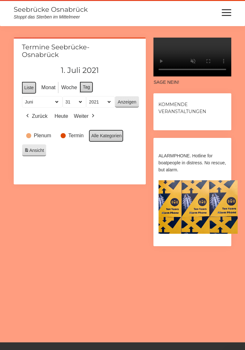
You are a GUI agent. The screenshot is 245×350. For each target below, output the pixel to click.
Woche (69, 87)
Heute (61, 116)
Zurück (36, 116)
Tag (86, 86)
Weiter (84, 116)
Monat (48, 87)
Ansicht (35, 151)
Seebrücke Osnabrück (51, 9)
